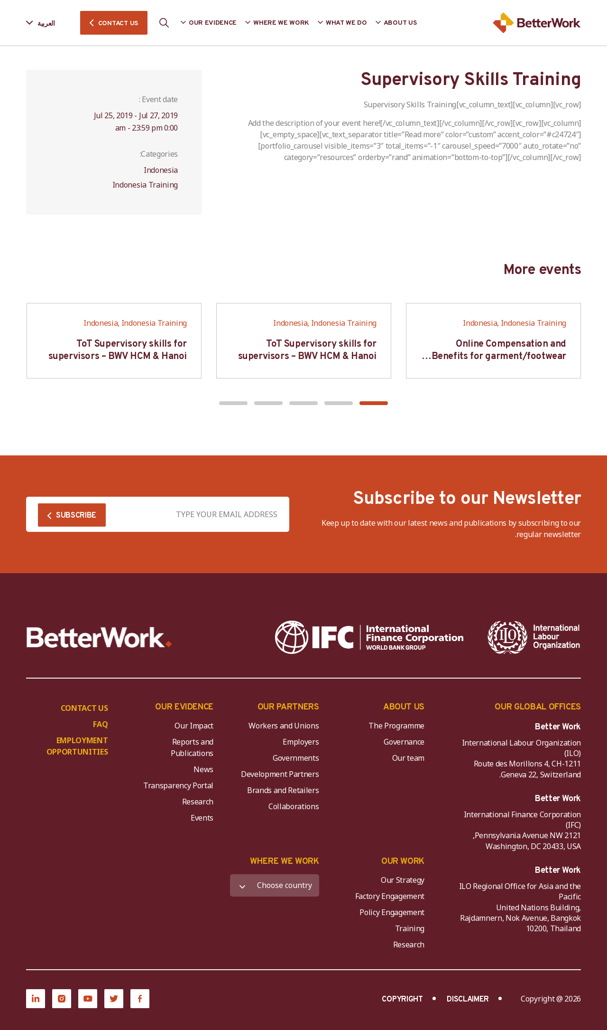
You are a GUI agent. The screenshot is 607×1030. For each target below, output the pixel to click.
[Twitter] (113, 998)
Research (197, 801)
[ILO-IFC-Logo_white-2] (534, 637)
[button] (373, 403)
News (203, 769)
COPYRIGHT (402, 999)
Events (202, 818)
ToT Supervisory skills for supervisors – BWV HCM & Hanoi (307, 350)
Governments (296, 758)
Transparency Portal (178, 785)
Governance (404, 742)
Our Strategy (402, 880)
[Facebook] (139, 998)
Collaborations (293, 806)
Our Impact (194, 725)
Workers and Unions (283, 725)
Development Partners (280, 774)
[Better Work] (99, 637)
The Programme (396, 725)
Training (409, 928)
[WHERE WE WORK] (274, 885)
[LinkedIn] (35, 998)
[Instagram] (61, 998)
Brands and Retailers (283, 790)
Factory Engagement (389, 896)
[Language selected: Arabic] (47, 23)
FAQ (100, 724)
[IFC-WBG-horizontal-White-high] (369, 637)
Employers (301, 742)
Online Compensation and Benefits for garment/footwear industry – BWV (499, 356)
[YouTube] (87, 998)
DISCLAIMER (468, 999)
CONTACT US (118, 23)
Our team (408, 758)
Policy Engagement (390, 912)
